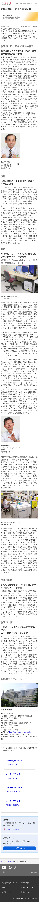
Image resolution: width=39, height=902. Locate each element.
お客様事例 (10, 861)
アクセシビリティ (27, 887)
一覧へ (4, 872)
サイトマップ (6, 892)
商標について (6, 887)
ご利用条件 (25, 883)
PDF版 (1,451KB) (12, 829)
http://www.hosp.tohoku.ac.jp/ (20, 732)
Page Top (34, 872)
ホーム (3, 861)
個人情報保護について (9, 883)
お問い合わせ (25, 892)
